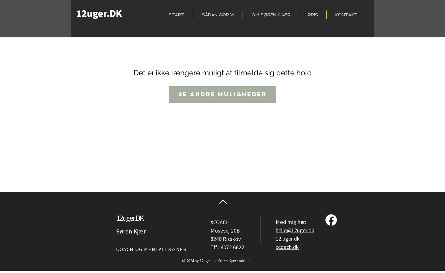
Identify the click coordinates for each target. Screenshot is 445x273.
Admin (244, 260)
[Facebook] (331, 220)
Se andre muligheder (222, 94)
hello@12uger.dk (295, 230)
